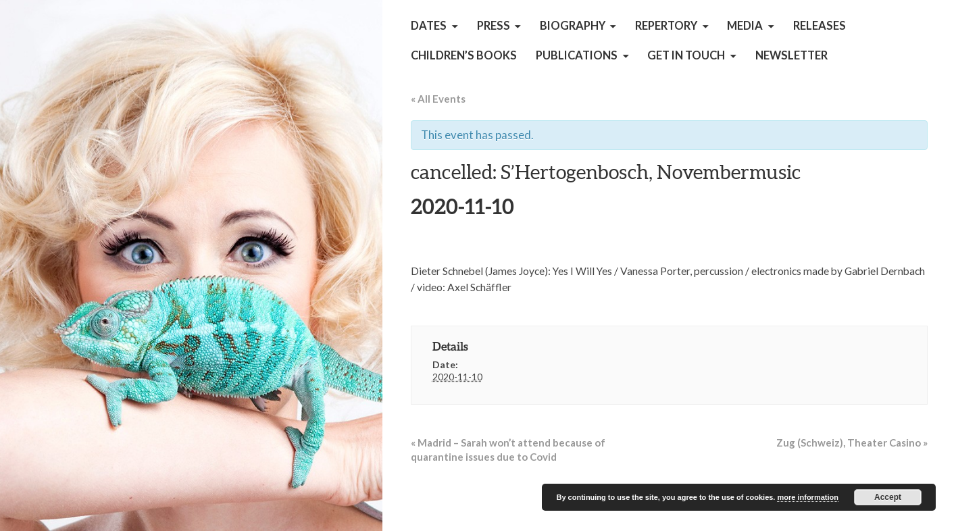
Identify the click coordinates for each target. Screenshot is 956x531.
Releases (819, 25)
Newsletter (791, 55)
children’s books (464, 55)
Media (745, 25)
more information (807, 497)
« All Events (438, 99)
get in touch (686, 55)
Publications (577, 55)
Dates (429, 25)
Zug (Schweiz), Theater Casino (852, 442)
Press (493, 25)
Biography (572, 25)
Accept (887, 497)
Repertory (666, 25)
